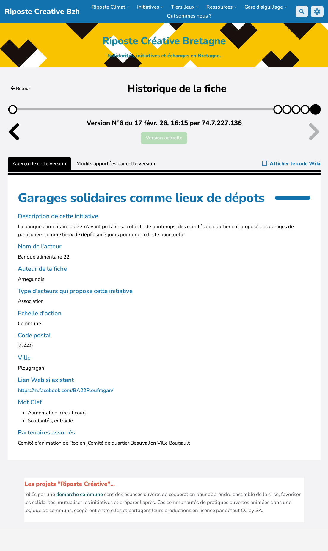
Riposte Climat (110, 7)
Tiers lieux (184, 7)
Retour (20, 89)
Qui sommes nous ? (189, 15)
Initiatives (150, 7)
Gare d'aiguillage (265, 7)
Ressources (221, 7)
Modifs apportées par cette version (115, 163)
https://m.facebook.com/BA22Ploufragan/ (65, 390)
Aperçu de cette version (39, 163)
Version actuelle (164, 137)
